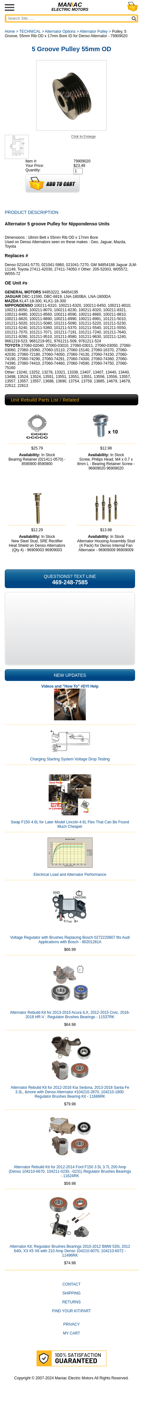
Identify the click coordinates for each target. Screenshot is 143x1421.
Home (10, 31)
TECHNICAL (30, 31)
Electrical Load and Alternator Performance (70, 890)
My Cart (71, 1348)
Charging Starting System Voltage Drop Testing (70, 774)
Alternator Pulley (94, 31)
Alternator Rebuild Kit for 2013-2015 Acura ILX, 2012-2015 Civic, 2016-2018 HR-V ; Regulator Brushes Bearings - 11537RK (70, 1030)
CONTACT (71, 1299)
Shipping (71, 1308)
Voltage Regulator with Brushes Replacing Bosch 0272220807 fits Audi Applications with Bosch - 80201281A (70, 955)
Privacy (71, 1339)
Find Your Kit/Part (71, 1326)
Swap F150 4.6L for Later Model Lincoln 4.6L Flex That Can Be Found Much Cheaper (70, 839)
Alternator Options (60, 31)
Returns (71, 1317)
